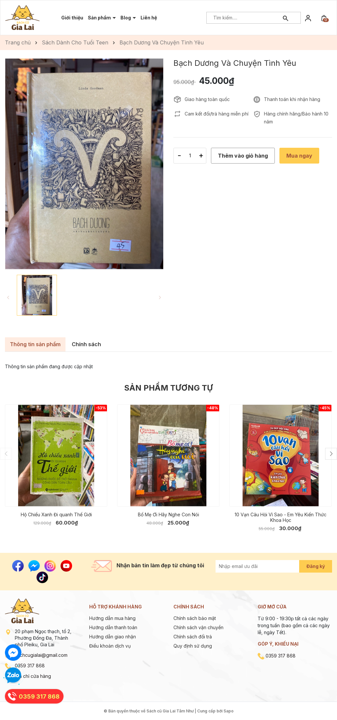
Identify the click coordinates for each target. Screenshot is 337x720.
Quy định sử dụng (192, 646)
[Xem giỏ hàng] (324, 17)
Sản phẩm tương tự (168, 388)
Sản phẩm (100, 17)
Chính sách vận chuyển (198, 627)
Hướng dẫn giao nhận (112, 636)
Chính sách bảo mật (194, 618)
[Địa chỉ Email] (265, 566)
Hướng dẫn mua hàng (112, 618)
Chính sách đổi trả (192, 636)
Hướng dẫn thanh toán (113, 627)
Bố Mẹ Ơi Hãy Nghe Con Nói (168, 514)
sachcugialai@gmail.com (41, 655)
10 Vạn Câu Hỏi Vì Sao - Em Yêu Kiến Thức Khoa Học (280, 517)
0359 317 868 (30, 665)
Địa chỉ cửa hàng (33, 676)
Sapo (228, 710)
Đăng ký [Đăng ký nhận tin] (315, 566)
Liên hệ (149, 17)
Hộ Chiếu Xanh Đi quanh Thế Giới (56, 514)
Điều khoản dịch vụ (110, 646)
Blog (126, 17)
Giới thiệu (72, 17)
